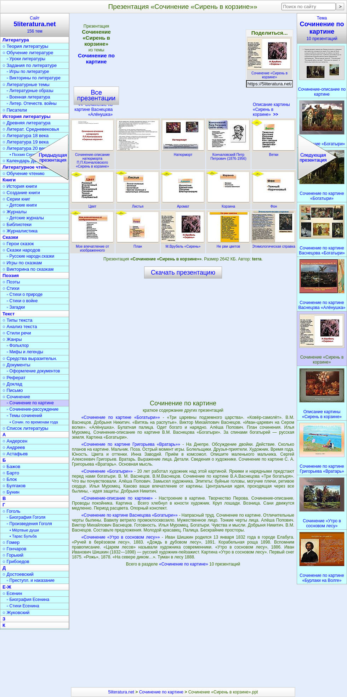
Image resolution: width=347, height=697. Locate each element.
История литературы (26, 116)
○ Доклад (12, 384)
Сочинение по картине (96, 58)
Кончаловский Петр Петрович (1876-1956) (228, 155)
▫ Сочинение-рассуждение (32, 409)
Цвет (92, 204)
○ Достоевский (18, 574)
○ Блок (9, 479)
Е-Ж (6, 587)
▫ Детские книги (22, 205)
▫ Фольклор (18, 345)
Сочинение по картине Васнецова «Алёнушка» (93, 109)
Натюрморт (183, 153)
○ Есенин (12, 593)
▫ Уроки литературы (26, 58)
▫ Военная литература (28, 97)
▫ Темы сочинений (24, 415)
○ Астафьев (15, 453)
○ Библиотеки (17, 224)
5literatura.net (121, 692)
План (137, 244)
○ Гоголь (11, 511)
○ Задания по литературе (29, 65)
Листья (137, 204)
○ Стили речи (16, 333)
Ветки (273, 153)
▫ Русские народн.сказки (30, 256)
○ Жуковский (15, 612)
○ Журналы (14, 211)
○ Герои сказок (18, 243)
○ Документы (16, 364)
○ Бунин (10, 492)
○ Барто (10, 473)
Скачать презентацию (183, 272)
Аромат (183, 204)
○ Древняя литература (26, 122)
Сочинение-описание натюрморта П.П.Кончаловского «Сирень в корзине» (92, 158)
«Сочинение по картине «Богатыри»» (120, 417)
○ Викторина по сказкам (27, 269)
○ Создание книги (21, 192)
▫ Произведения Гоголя (29, 523)
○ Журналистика (20, 231)
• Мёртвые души (24, 530)
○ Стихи (10, 288)
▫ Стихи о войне (22, 300)
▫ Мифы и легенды (25, 351)
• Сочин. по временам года (34, 422)
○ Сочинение (16, 396)
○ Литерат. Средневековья (30, 129)
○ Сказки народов (21, 250)
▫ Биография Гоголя (26, 517)
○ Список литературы (25, 428)
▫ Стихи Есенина (23, 605)
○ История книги (19, 186)
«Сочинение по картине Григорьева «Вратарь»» (130, 444)
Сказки (10, 237)
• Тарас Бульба (23, 536)
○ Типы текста (17, 320)
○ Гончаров (14, 548)
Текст (8, 313)
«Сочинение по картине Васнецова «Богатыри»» (129, 515)
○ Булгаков (13, 485)
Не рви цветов (228, 244)
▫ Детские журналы (25, 217)
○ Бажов (11, 466)
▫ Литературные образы (30, 90)
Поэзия (10, 275)
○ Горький (12, 555)
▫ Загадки (16, 307)
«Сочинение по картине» (184, 564)
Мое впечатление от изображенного (92, 246)
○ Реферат (13, 377)
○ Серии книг (16, 199)
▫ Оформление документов (33, 371)
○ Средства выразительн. (29, 358)
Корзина (228, 204)
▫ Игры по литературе (28, 71)
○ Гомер (10, 542)
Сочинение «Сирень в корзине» (269, 73)
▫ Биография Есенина (28, 599)
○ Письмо (12, 390)
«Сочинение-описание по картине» (117, 498)
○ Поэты (11, 282)
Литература (15, 40)
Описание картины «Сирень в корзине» (271, 109)
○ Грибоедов (15, 561)
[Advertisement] (182, 67)
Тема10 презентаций (322, 28)
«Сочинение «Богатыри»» (107, 471)
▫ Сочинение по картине (30, 402)
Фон (273, 204)
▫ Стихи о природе (24, 294)
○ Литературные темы (26, 84)
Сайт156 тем (34, 25)
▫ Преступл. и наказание (31, 580)
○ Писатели (14, 110)
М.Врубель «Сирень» (183, 244)
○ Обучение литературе (27, 52)
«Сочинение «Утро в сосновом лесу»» (120, 537)
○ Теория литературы (25, 46)
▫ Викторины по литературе (34, 77)
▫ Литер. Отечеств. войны (32, 103)
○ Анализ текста (19, 326)
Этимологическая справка (273, 244)
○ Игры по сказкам (22, 262)
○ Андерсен (14, 441)
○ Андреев (13, 447)
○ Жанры (12, 339)
